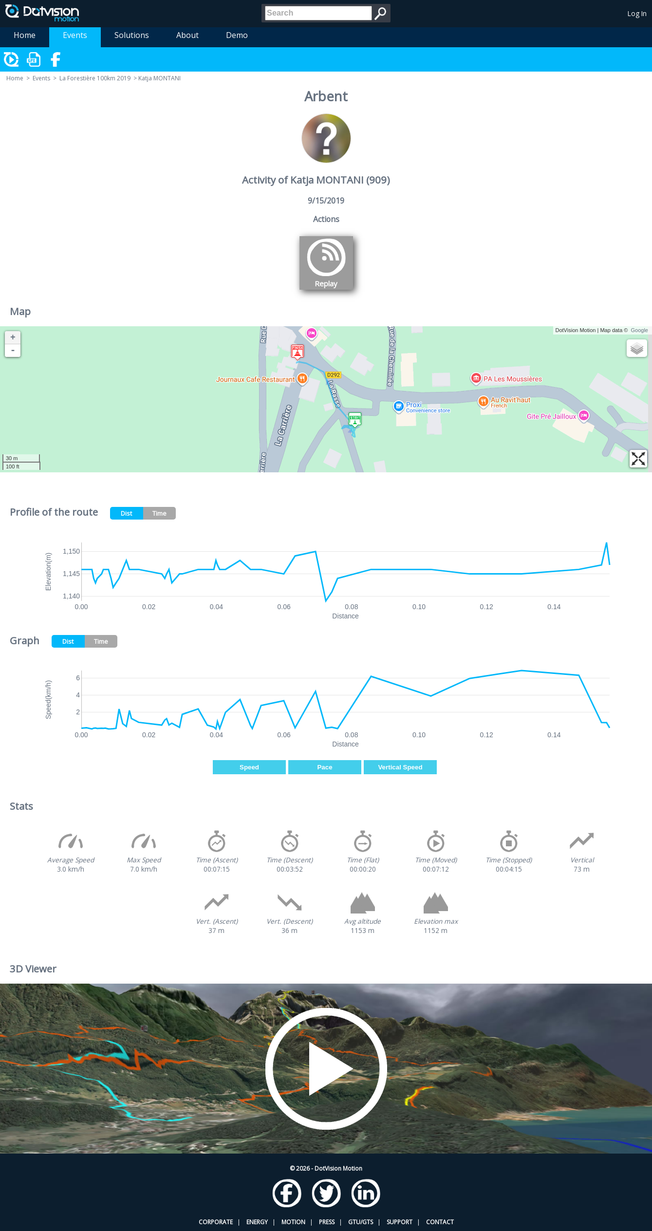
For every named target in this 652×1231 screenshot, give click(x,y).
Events (75, 35)
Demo (237, 35)
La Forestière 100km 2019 (94, 78)
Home (25, 35)
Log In (637, 13)
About (187, 35)
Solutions (131, 35)
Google (639, 330)
